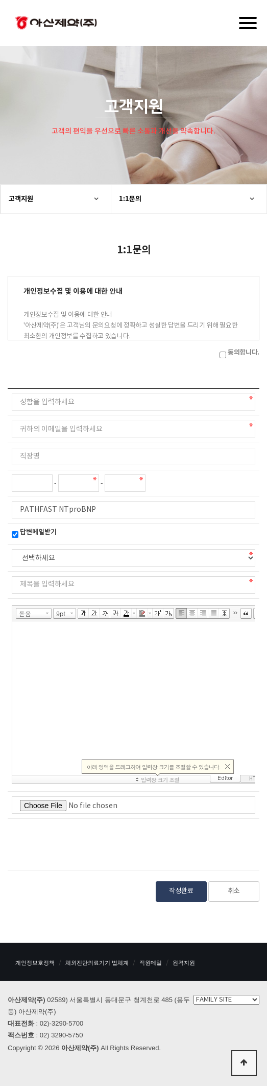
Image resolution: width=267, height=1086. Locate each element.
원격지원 (184, 963)
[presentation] (89, 843)
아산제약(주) (56, 24)
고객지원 (21, 199)
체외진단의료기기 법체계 (97, 963)
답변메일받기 (38, 532)
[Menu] (248, 23)
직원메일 (150, 963)
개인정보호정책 (35, 963)
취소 (234, 891)
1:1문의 (130, 199)
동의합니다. (243, 353)
